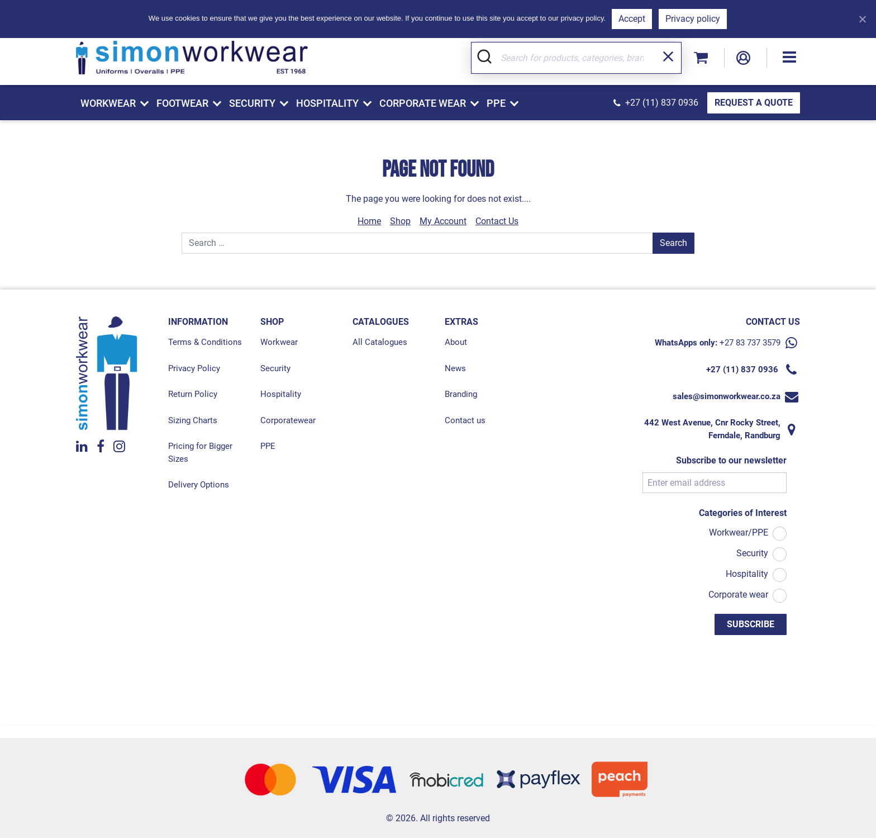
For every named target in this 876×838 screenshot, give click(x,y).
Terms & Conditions (205, 342)
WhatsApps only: (686, 342)
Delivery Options (198, 484)
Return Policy (192, 394)
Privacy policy (692, 18)
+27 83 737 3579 (750, 342)
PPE (267, 446)
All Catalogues (380, 342)
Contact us (465, 420)
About (456, 342)
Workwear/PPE (738, 532)
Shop (400, 220)
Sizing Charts (192, 420)
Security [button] (252, 103)
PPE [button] (496, 103)
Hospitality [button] (327, 103)
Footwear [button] (182, 103)
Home (369, 220)
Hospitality (280, 394)
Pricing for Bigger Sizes (200, 452)
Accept (631, 18)
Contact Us (496, 220)
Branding (461, 394)
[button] (789, 55)
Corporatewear (288, 420)
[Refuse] (862, 19)
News (455, 368)
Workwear (279, 342)
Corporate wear (738, 594)
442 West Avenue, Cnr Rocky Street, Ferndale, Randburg (712, 428)
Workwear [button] (108, 103)
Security (275, 368)
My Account (443, 220)
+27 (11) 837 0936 (661, 102)
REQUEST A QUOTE (754, 102)
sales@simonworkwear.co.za (726, 396)
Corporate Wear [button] (422, 103)
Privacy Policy (194, 368)
